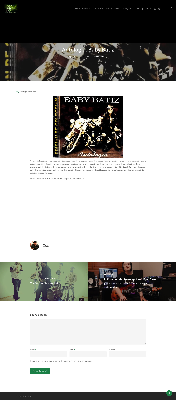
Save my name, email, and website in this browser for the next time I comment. (62, 361)
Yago (73, 56)
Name (33, 350)
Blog (17, 92)
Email (72, 350)
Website (112, 350)
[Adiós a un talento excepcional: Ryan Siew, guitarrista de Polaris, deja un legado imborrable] (132, 281)
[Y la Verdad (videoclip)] (44, 281)
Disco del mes (88, 42)
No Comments (99, 56)
